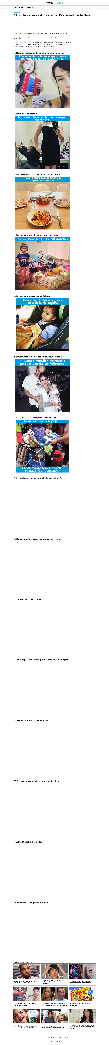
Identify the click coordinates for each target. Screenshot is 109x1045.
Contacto (43, 1038)
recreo (54, 3)
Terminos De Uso (64, 1038)
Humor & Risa (17, 12)
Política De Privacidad (53, 1038)
